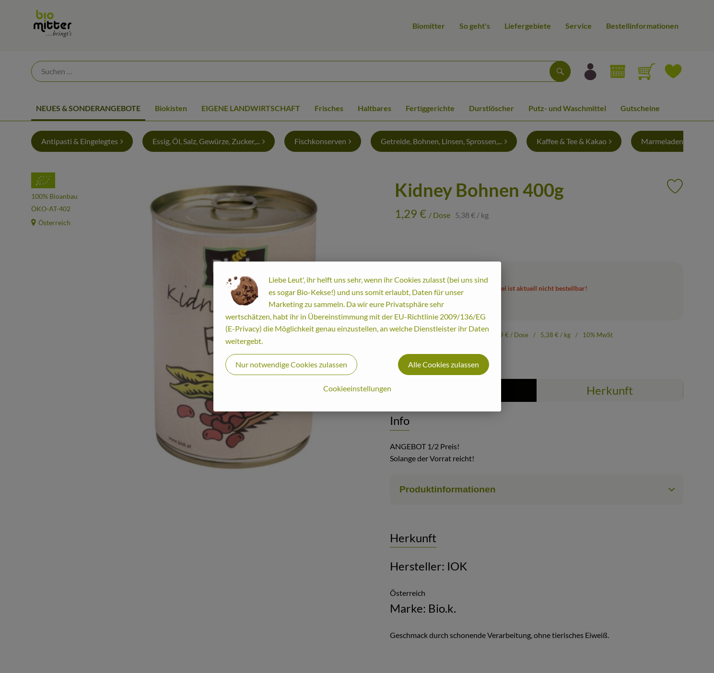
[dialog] (357, 336)
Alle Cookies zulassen (443, 364)
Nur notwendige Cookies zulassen (291, 364)
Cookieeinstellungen (357, 388)
